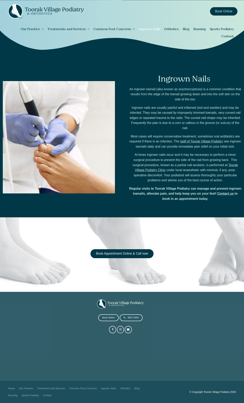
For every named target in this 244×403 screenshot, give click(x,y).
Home (11, 388)
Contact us (225, 193)
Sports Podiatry (222, 29)
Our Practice (30, 29)
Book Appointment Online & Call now (122, 253)
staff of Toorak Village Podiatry (201, 141)
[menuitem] (11, 388)
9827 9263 (133, 317)
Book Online (223, 11)
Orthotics (171, 29)
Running (199, 29)
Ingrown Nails (149, 29)
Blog (186, 29)
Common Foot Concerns (112, 29)
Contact (227, 36)
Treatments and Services (67, 29)
